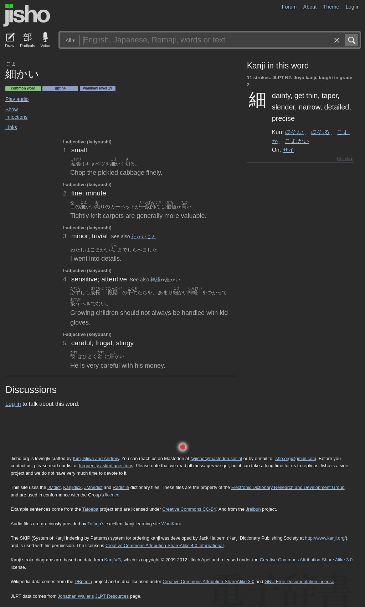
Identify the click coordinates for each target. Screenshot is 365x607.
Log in (353, 7)
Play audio (17, 99)
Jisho (26, 15)
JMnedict (93, 487)
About (310, 7)
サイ (288, 150)
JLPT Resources (112, 596)
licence (112, 495)
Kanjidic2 (72, 487)
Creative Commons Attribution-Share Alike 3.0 (306, 559)
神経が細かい (165, 279)
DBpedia (83, 581)
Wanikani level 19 (97, 88)
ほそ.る (320, 132)
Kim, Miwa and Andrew (96, 458)
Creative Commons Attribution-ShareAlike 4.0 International (164, 545)
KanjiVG (112, 559)
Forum (289, 7)
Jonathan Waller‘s (76, 596)
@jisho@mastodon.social (216, 458)
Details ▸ (345, 158)
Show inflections (16, 113)
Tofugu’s (95, 523)
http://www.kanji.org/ (325, 538)
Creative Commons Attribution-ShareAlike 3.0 (208, 581)
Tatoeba (90, 509)
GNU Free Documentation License (299, 581)
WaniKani (171, 523)
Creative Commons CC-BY (189, 509)
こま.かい (297, 141)
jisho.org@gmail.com (294, 458)
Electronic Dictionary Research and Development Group (288, 487)
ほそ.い (294, 132)
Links (11, 127)
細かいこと (144, 236)
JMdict (54, 487)
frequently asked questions (106, 465)
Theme (331, 7)
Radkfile (121, 487)
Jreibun (253, 509)
